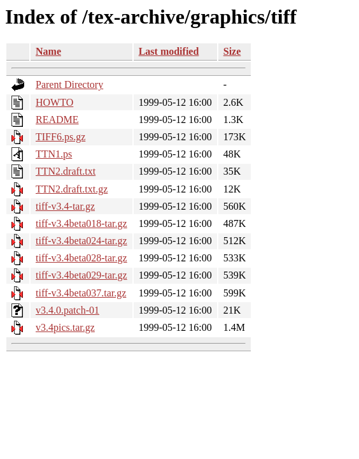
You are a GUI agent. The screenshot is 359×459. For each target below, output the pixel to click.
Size (232, 51)
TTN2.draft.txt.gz (72, 189)
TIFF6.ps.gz (60, 136)
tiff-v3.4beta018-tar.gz (81, 223)
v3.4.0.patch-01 (67, 310)
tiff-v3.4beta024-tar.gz (81, 240)
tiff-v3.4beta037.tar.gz (81, 293)
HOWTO (54, 102)
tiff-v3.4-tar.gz (65, 206)
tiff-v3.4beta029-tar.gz (81, 275)
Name (48, 51)
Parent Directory (69, 84)
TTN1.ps (54, 154)
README (57, 119)
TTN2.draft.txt (65, 171)
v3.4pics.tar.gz (65, 327)
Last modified (169, 51)
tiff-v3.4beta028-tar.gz (81, 257)
